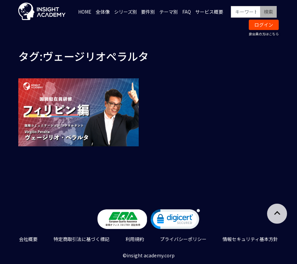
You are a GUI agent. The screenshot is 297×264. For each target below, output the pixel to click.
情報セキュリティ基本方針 (250, 239)
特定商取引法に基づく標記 (81, 239)
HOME (84, 11)
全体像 (103, 11)
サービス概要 (209, 11)
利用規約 (134, 239)
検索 (268, 11)
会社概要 (28, 239)
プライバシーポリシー (183, 239)
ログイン (263, 24)
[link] (175, 220)
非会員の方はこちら (264, 33)
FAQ (186, 11)
